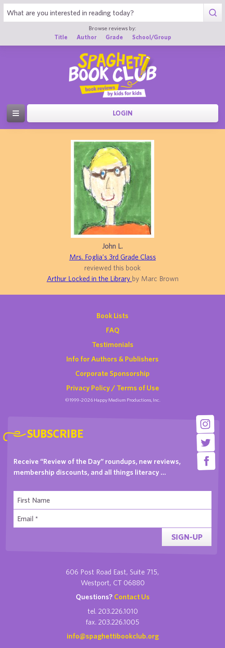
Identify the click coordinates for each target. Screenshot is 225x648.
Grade (114, 37)
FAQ (112, 330)
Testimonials (112, 344)
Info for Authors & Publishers (112, 359)
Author (86, 37)
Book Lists (112, 315)
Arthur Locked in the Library (89, 278)
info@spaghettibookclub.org (113, 636)
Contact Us (132, 596)
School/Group (151, 37)
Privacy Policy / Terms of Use (112, 388)
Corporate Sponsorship (112, 373)
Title (61, 37)
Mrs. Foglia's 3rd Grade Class (112, 257)
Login (123, 113)
